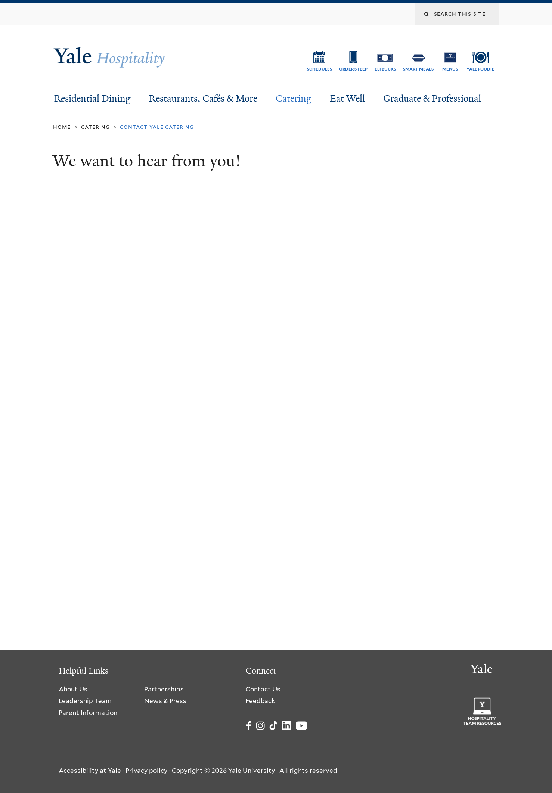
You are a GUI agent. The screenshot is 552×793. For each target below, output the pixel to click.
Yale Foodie (480, 69)
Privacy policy (146, 770)
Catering (293, 98)
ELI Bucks (385, 69)
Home (62, 126)
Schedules (319, 69)
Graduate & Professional (432, 98)
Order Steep (353, 69)
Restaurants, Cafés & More (203, 98)
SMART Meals (418, 69)
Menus (450, 69)
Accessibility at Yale (90, 770)
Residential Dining (92, 98)
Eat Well (347, 98)
